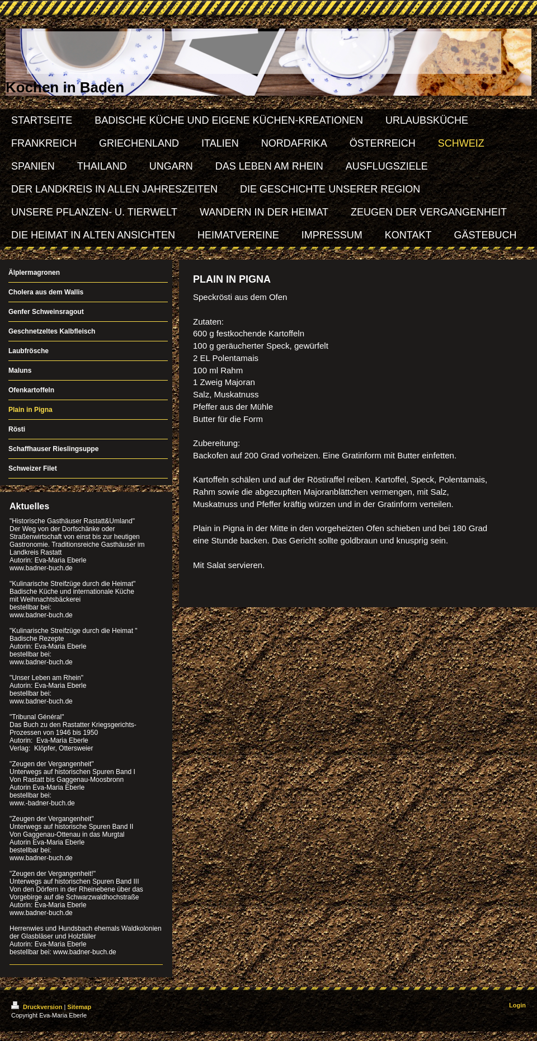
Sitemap (79, 1007)
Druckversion (37, 1007)
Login (517, 1005)
